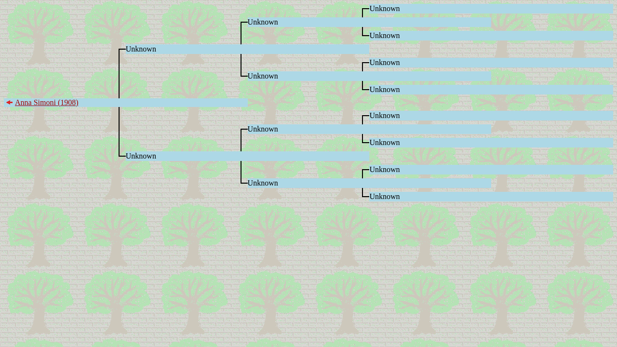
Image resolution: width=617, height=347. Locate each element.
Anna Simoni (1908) (47, 102)
